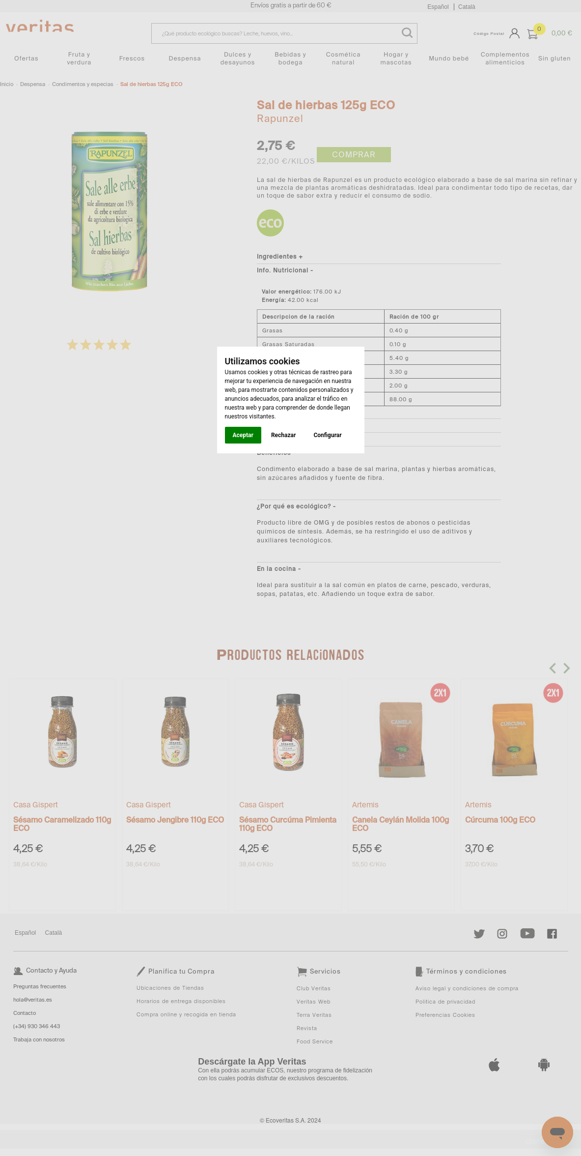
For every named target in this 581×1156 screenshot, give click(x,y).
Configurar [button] (327, 435)
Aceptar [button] (243, 435)
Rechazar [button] (283, 435)
